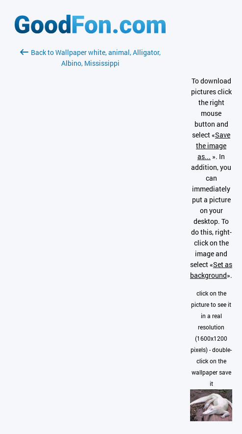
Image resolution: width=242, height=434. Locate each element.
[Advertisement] (90, 185)
